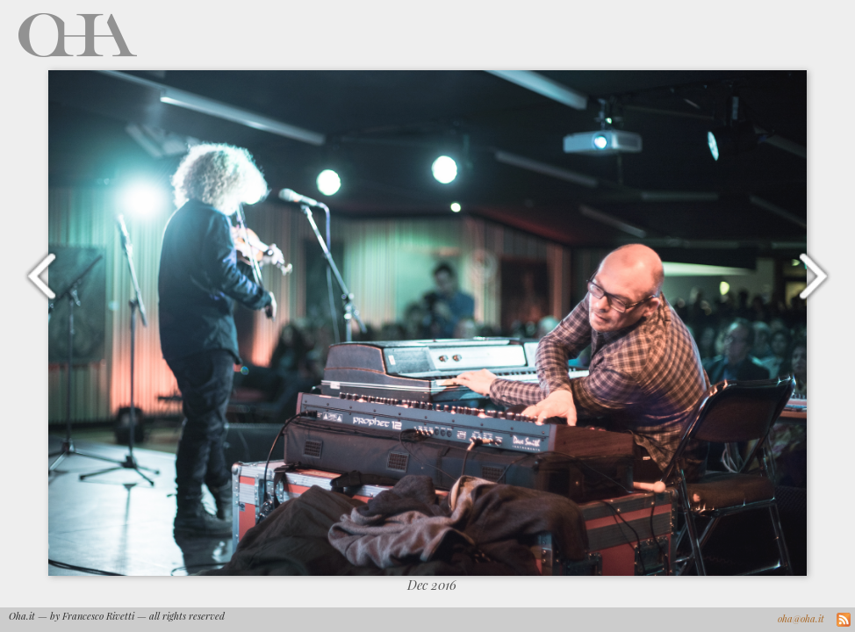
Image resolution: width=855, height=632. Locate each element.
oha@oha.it (801, 618)
